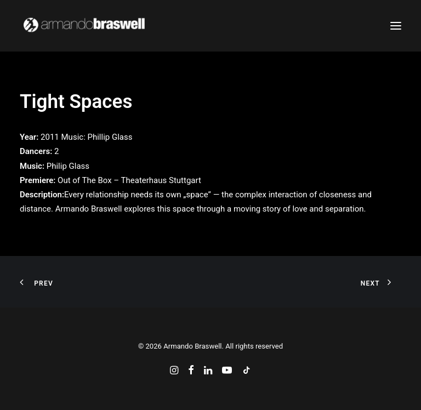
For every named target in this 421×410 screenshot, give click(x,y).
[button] (396, 26)
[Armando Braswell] (104, 26)
